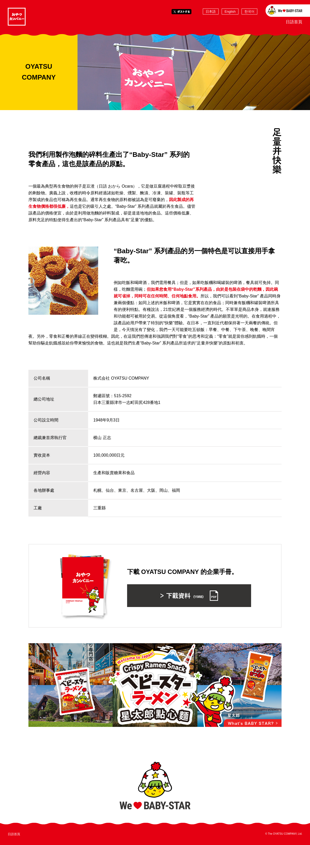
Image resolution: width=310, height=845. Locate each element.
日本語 (211, 11)
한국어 (249, 11)
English (230, 11)
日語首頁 (294, 22)
